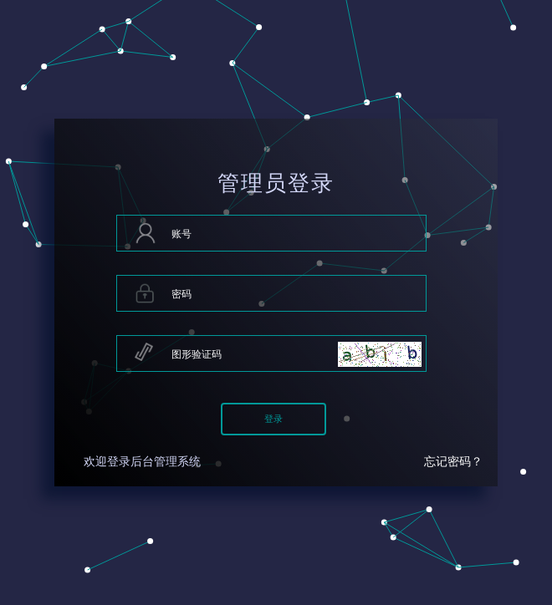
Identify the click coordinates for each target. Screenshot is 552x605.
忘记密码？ (453, 461)
